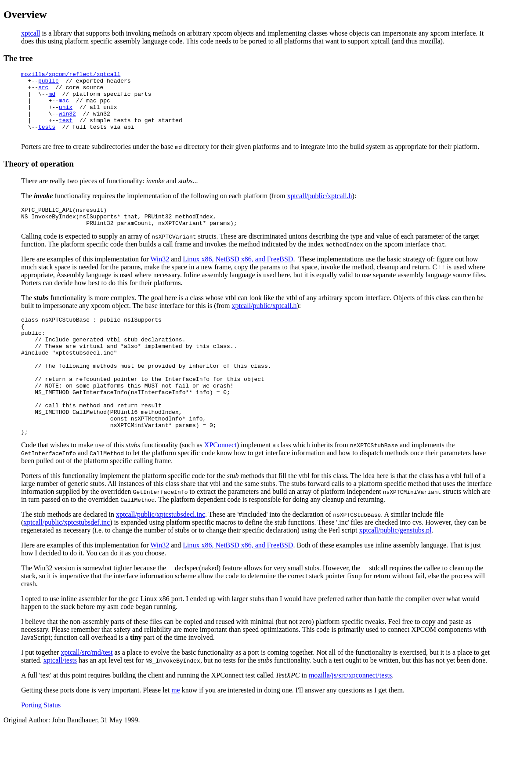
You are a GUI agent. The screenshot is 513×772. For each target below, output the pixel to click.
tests (46, 138)
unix (65, 115)
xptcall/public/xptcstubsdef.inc (66, 563)
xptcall (30, 33)
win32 (67, 123)
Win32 (159, 276)
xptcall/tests (60, 701)
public (48, 83)
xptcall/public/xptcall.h (319, 209)
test (65, 130)
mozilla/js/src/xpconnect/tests (350, 716)
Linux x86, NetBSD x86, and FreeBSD (238, 276)
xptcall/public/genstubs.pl (395, 571)
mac (64, 107)
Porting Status (41, 746)
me (175, 731)
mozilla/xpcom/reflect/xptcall (70, 75)
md (51, 99)
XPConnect (220, 485)
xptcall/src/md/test (86, 693)
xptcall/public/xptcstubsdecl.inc (160, 555)
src (43, 91)
